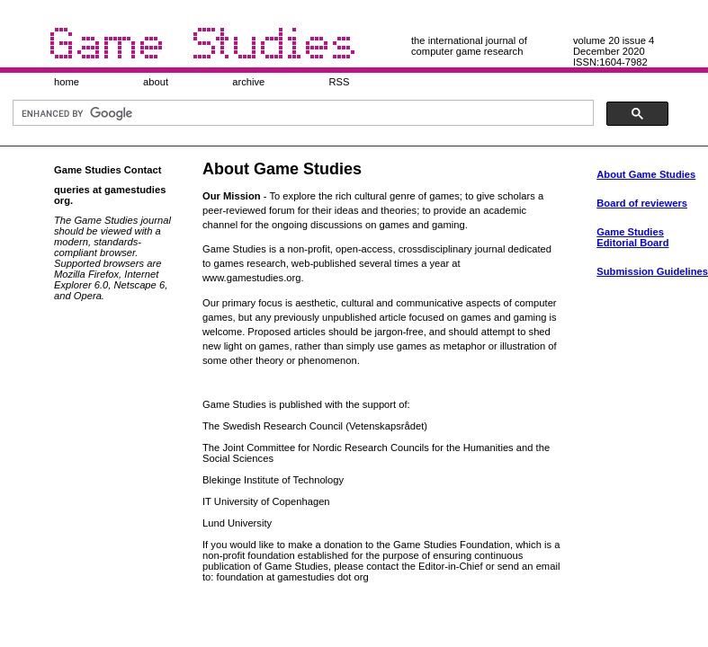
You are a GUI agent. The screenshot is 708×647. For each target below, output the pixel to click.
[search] (301, 113)
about (155, 81)
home (66, 81)
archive (248, 81)
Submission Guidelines (652, 271)
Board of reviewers (641, 203)
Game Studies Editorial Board (632, 237)
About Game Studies (645, 174)
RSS (338, 81)
